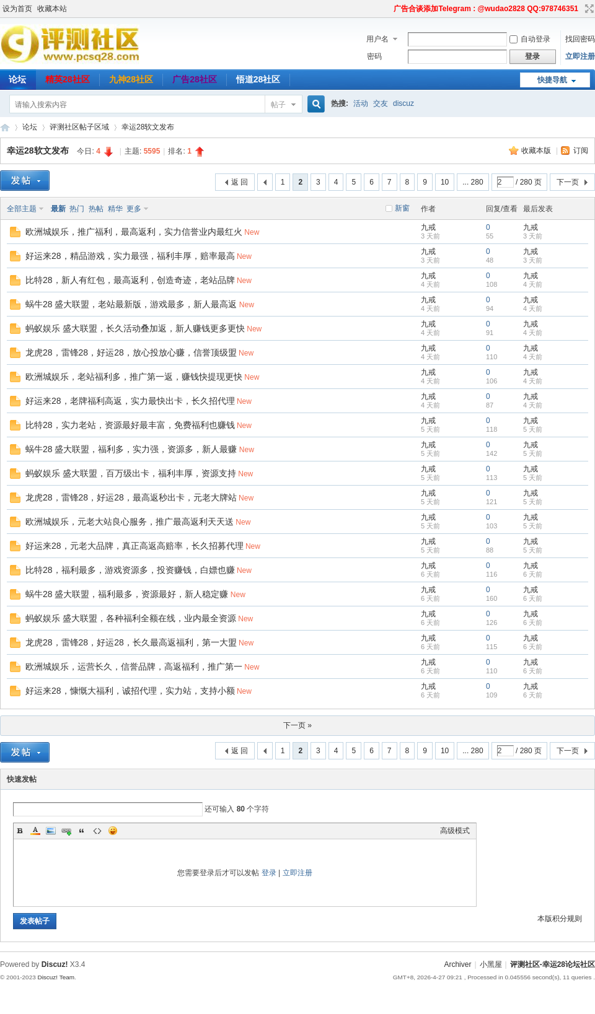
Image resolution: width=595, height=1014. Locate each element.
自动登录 (529, 39)
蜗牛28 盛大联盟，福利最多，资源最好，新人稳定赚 (126, 594)
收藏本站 (52, 8)
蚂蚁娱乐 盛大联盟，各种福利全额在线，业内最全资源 (130, 618)
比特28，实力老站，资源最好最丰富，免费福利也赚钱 (130, 425)
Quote (82, 830)
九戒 (428, 227)
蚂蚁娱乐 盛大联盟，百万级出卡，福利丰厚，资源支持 (130, 473)
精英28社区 (67, 79)
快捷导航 (552, 80)
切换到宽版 (588, 8)
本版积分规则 (559, 918)
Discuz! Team (55, 977)
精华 (115, 208)
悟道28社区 (258, 79)
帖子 (278, 104)
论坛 (29, 127)
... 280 (472, 182)
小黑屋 (491, 964)
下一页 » (297, 725)
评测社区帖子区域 (79, 127)
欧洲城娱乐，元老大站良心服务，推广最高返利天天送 (129, 522)
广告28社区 (194, 79)
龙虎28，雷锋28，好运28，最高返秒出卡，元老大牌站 (131, 497)
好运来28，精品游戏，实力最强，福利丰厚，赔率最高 (130, 256)
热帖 (96, 208)
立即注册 (580, 56)
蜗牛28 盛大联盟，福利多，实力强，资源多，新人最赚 (131, 449)
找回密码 (580, 39)
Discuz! (55, 964)
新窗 (402, 208)
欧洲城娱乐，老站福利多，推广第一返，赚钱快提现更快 (133, 377)
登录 (269, 872)
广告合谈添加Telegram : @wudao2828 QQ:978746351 (486, 8)
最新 (58, 208)
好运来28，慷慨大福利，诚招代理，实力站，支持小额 (130, 691)
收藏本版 (537, 150)
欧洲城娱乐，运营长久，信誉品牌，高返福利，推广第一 (133, 666)
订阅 (580, 150)
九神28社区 (131, 79)
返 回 (239, 182)
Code (97, 830)
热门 (76, 208)
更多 (133, 208)
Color (35, 830)
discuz (403, 103)
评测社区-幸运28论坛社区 (5, 127)
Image (51, 830)
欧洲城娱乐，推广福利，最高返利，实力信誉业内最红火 (133, 232)
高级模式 (455, 830)
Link (66, 830)
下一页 (568, 182)
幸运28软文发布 (147, 127)
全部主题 (22, 208)
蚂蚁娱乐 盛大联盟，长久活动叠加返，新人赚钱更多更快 (135, 328)
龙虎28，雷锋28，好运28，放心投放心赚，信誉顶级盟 (131, 352)
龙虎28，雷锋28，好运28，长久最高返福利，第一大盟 (131, 642)
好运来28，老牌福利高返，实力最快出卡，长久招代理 (130, 401)
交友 (380, 103)
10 (445, 182)
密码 (374, 56)
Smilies (113, 830)
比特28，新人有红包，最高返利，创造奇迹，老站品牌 (130, 280)
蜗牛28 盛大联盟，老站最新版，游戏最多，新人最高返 (131, 304)
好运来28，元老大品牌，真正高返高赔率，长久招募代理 (134, 546)
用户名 (377, 39)
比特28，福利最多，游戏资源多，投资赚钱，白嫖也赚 (130, 570)
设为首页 (17, 8)
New (251, 232)
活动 (360, 103)
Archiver (457, 964)
